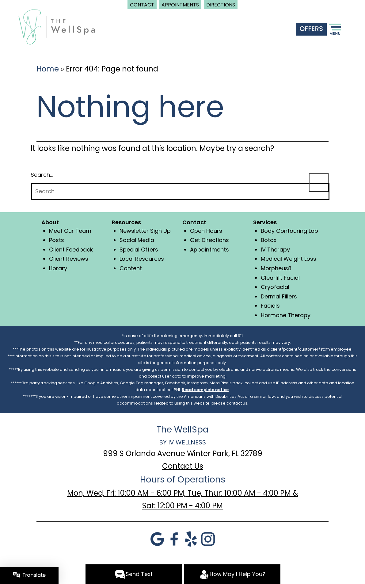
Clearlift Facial (280, 278)
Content (131, 268)
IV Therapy (275, 249)
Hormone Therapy (285, 315)
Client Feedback (71, 249)
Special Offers (139, 249)
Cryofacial (275, 287)
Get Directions (209, 240)
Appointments (209, 249)
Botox (268, 240)
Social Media (137, 240)
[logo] (56, 26)
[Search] (180, 191)
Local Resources (142, 259)
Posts (56, 240)
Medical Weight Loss (288, 259)
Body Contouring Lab (289, 231)
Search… (42, 175)
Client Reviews (68, 259)
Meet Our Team (70, 231)
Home (47, 69)
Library (58, 268)
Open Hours (206, 231)
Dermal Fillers (279, 296)
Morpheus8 (276, 268)
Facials (270, 305)
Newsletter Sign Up (145, 231)
